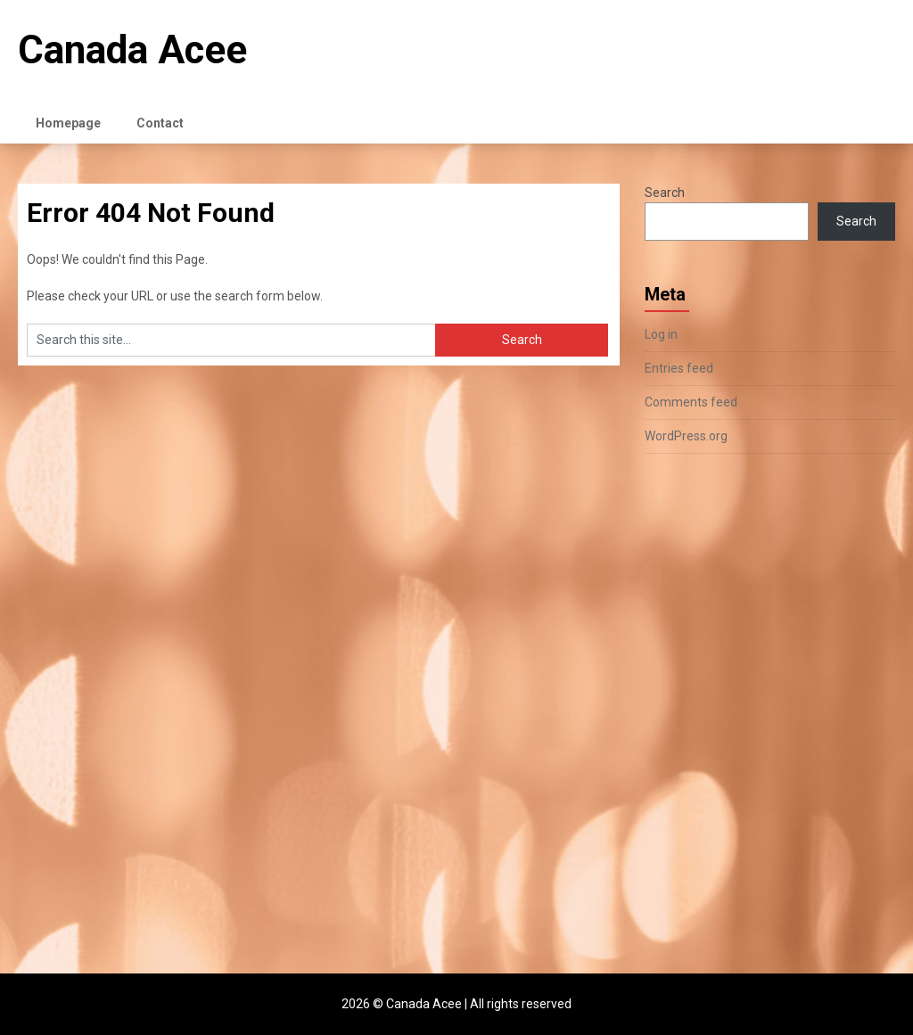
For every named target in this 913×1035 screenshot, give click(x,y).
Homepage (68, 123)
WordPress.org (686, 436)
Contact (160, 123)
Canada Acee (132, 50)
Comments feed (691, 402)
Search (665, 192)
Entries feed (679, 368)
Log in (661, 334)
